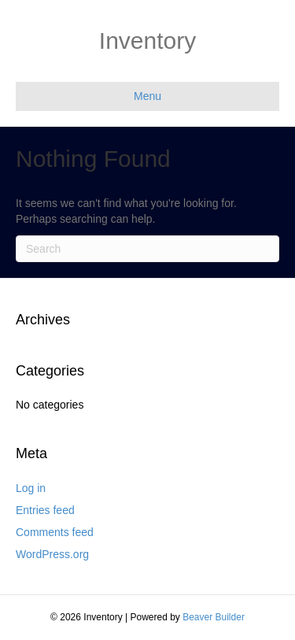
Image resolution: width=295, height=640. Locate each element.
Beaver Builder (214, 617)
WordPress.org (52, 554)
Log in (31, 488)
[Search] (147, 248)
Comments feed (55, 532)
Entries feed (45, 510)
